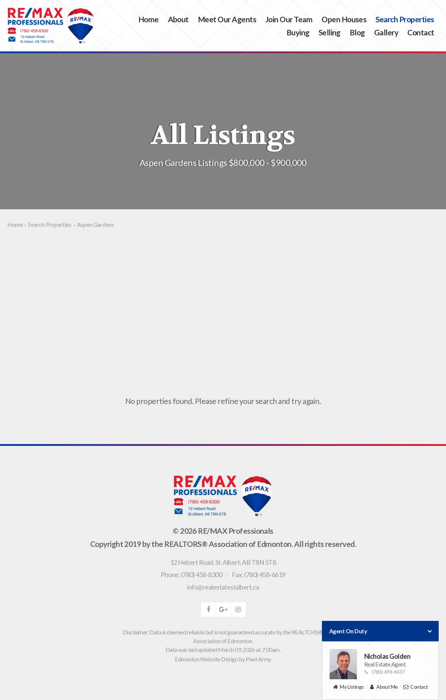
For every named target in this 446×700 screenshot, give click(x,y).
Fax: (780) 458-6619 (258, 575)
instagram (238, 609)
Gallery (386, 32)
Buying (298, 32)
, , (223, 562)
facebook (208, 609)
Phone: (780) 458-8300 (191, 575)
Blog (357, 32)
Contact (420, 32)
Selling (330, 32)
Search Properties (405, 19)
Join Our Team (288, 19)
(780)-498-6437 (384, 672)
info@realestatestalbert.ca (223, 587)
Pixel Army (258, 659)
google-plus (223, 609)
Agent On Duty (380, 631)
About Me (383, 687)
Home (148, 19)
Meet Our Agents (227, 19)
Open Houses (344, 19)
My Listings (348, 687)
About (178, 19)
